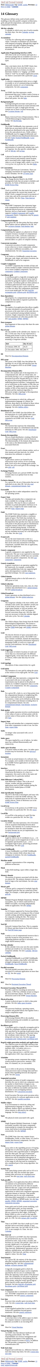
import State (19, 508)
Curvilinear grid (32, 1039)
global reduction (27, 597)
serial (19, 973)
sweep (17, 1074)
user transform (30, 573)
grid (9, 467)
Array (34, 810)
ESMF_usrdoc (23, 5)
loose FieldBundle (20, 964)
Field (13, 138)
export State (13, 727)
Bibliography (9, 5)
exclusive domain (14, 226)
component (24, 87)
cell (21, 111)
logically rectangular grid (27, 1284)
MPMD (25, 319)
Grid (32, 418)
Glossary (9, 14)
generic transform (25, 1312)
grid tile (7, 894)
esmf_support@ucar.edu (9, 1365)
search (10, 1165)
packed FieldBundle (12, 857)
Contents (15, 7)
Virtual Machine (31, 996)
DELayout (21, 394)
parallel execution (24, 1099)
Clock (35, 76)
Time (22, 198)
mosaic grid (25, 1218)
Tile (31, 817)
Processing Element (18, 979)
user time (20, 1176)
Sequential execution (29, 251)
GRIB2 (28, 627)
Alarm (7, 200)
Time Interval (30, 198)
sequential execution (30, 1201)
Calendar (25, 32)
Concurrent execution (24, 1092)
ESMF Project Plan (11, 185)
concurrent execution (12, 1203)
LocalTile (33, 1218)
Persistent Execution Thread (21, 984)
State (13, 508)
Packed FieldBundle (22, 138)
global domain (10, 326)
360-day (13, 151)
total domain (25, 226)
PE (9, 973)
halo (25, 98)
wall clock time (29, 1176)
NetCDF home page (15, 930)
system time (19, 1303)
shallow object (23, 407)
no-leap (22, 151)
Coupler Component (12, 688)
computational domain (18, 486)
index (35, 164)
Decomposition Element (20, 356)
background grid (14, 832)
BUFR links (17, 121)
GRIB (13, 627)
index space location (24, 1003)
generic (36, 215)
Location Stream (14, 111)
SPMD (19, 319)
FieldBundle (31, 855)
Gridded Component (18, 213)
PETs (28, 1340)
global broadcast (16, 590)
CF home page (28, 173)
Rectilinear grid (32, 292)
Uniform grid (21, 292)
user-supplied (11, 217)
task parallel (12, 319)
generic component (26, 1295)
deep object (22, 1112)
